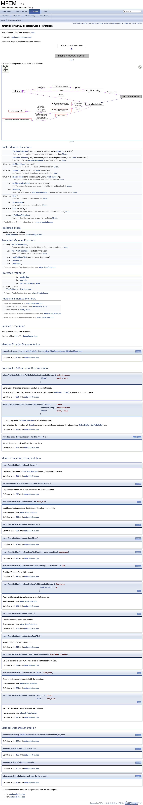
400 (17, 755)
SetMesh (16, 164)
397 (17, 665)
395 (16, 336)
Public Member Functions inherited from (27, 222)
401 (17, 782)
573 (17, 494)
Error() (22, 310)
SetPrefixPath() (97, 425)
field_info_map (25, 289)
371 (17, 688)
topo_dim (23, 280)
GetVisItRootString (19, 244)
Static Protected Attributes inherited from (28, 317)
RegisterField (18, 177)
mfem (3, 20)
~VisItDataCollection (21, 215)
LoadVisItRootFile (19, 257)
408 (17, 629)
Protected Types (94, 23)
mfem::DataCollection (44, 222)
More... (34, 33)
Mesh (58, 151)
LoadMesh (16, 260)
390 (17, 606)
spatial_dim (24, 277)
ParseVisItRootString (20, 251)
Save (14, 196)
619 (17, 577)
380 (17, 717)
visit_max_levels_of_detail (30, 283)
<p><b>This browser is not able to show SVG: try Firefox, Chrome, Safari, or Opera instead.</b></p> (71, 50)
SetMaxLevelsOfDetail (21, 183)
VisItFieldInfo (11, 235)
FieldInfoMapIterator (34, 235)
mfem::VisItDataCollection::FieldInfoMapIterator (64, 351)
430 (17, 517)
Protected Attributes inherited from (25, 293)
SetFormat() (37, 306)
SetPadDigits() (84, 425)
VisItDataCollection (14, 20)
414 (17, 647)
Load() (66, 392)
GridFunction (52, 177)
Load (14, 209)
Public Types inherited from (22, 303)
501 (17, 545)
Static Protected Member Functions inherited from (31, 314)
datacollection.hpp (21, 37)
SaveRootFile (18, 202)
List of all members (136, 23)
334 (17, 397)
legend (72, 59)
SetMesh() (57, 392)
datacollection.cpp (31, 397)
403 (17, 358)
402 (17, 476)
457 (17, 448)
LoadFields (16, 264)
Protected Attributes (124, 23)
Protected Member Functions (108, 23)
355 (17, 429)
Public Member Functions (80, 23)
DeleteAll (16, 190)
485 (17, 558)
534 (17, 531)
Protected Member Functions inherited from (29, 267)
